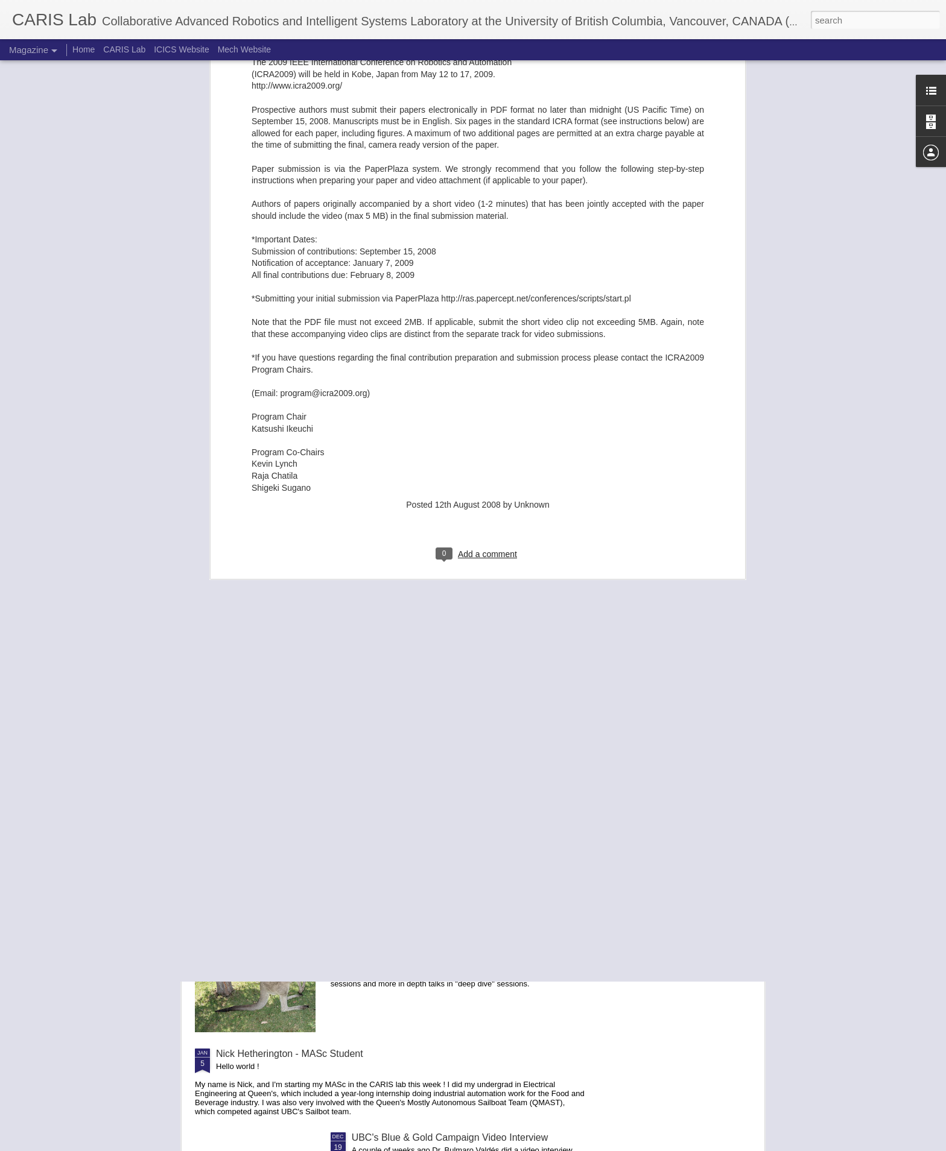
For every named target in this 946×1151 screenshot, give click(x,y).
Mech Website (244, 49)
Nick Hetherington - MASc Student (289, 1054)
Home (83, 49)
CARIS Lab (124, 49)
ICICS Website (181, 49)
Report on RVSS (387, 917)
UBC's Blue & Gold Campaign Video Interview (450, 1137)
